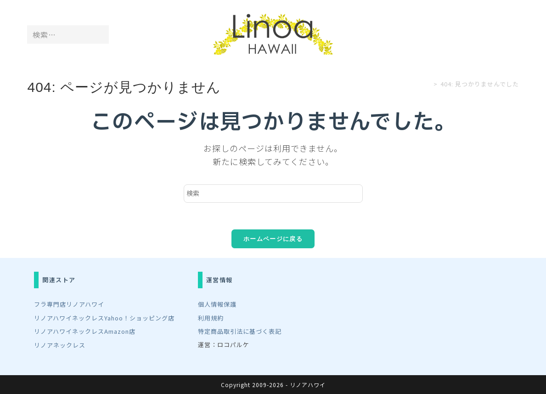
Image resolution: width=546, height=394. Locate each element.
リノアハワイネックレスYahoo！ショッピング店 (104, 318)
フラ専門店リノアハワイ (69, 305)
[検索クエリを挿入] (273, 193)
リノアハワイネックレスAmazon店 (84, 331)
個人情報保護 (217, 305)
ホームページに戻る (273, 240)
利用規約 (211, 318)
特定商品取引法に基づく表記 (239, 331)
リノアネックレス (59, 344)
